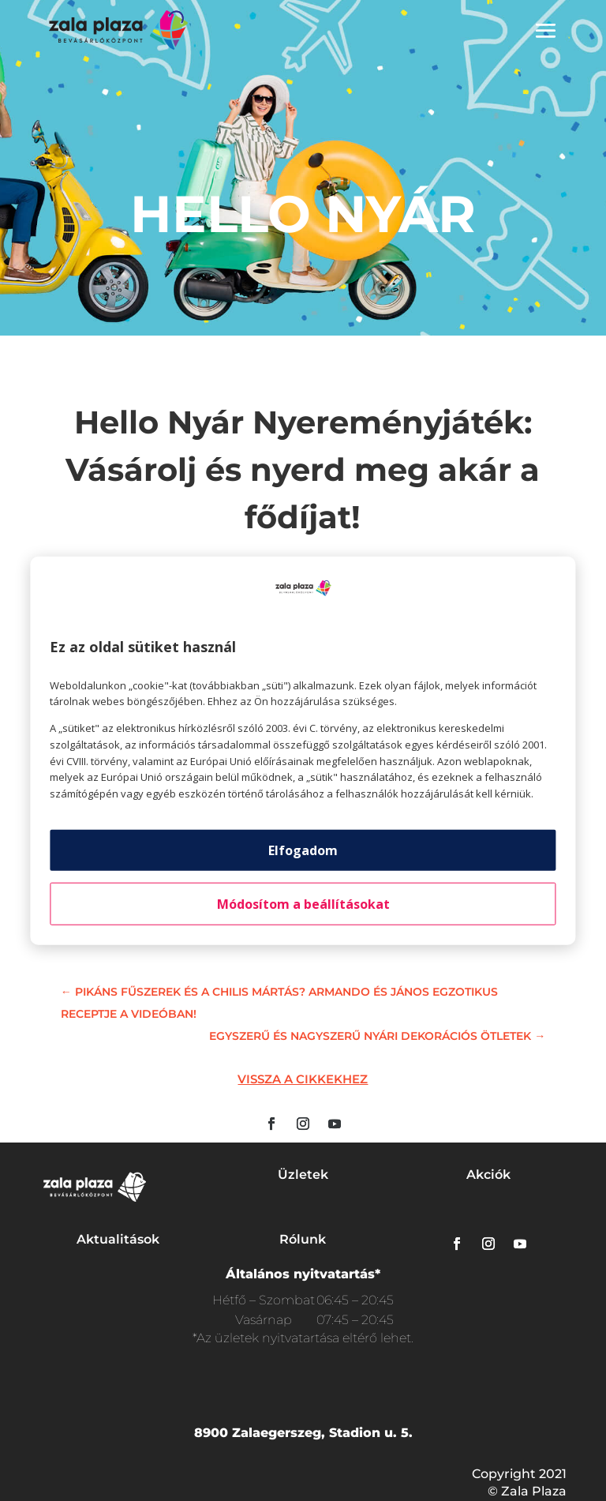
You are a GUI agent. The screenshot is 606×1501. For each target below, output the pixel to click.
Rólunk (302, 1239)
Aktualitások (118, 1239)
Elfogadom (303, 850)
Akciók (488, 1174)
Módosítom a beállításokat (303, 904)
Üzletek (303, 1174)
